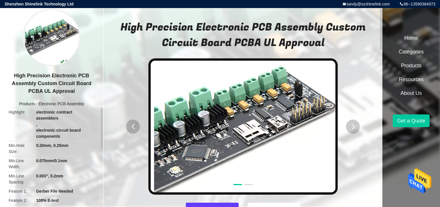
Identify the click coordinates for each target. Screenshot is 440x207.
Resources (411, 79)
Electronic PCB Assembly (61, 103)
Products (27, 103)
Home (411, 38)
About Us (411, 93)
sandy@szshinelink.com (368, 4)
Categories (411, 52)
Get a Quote (411, 121)
